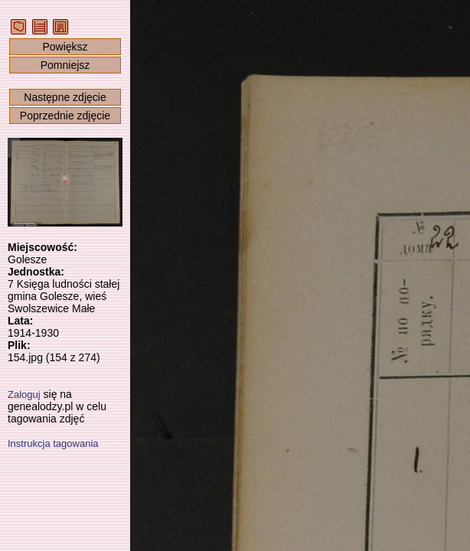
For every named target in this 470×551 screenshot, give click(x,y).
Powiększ (64, 47)
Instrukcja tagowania (53, 443)
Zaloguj (24, 394)
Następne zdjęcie (65, 97)
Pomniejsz (65, 65)
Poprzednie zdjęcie (65, 115)
